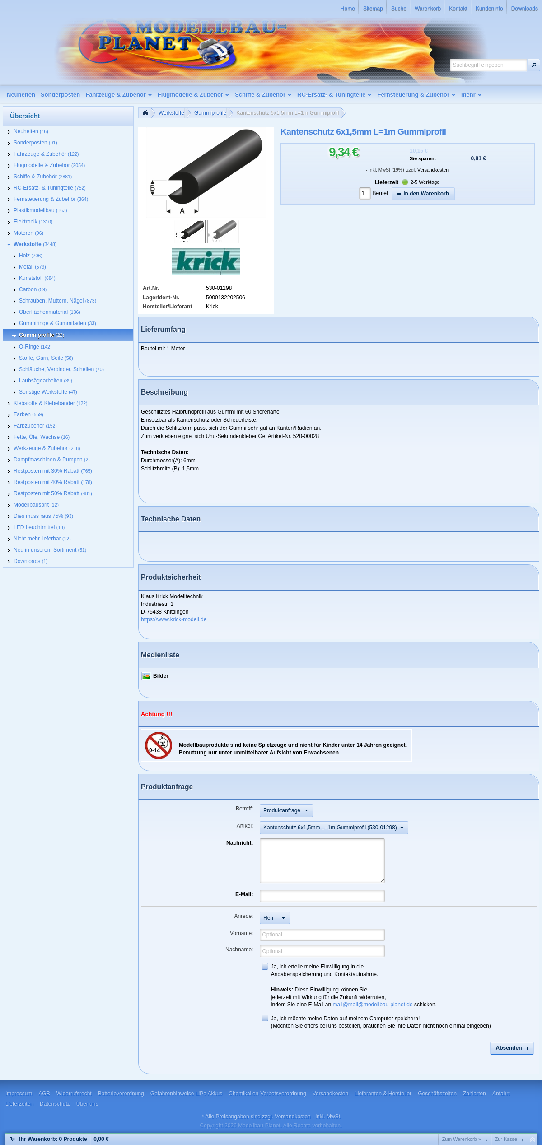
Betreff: (244, 808)
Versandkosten (433, 170)
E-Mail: (244, 894)
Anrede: (243, 916)
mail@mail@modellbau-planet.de (373, 1004)
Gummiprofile (210, 113)
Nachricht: (239, 843)
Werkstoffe (171, 113)
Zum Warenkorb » (461, 1139)
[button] (534, 65)
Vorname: (241, 933)
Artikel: (245, 826)
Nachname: (239, 949)
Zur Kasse (506, 1139)
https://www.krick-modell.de (173, 619)
